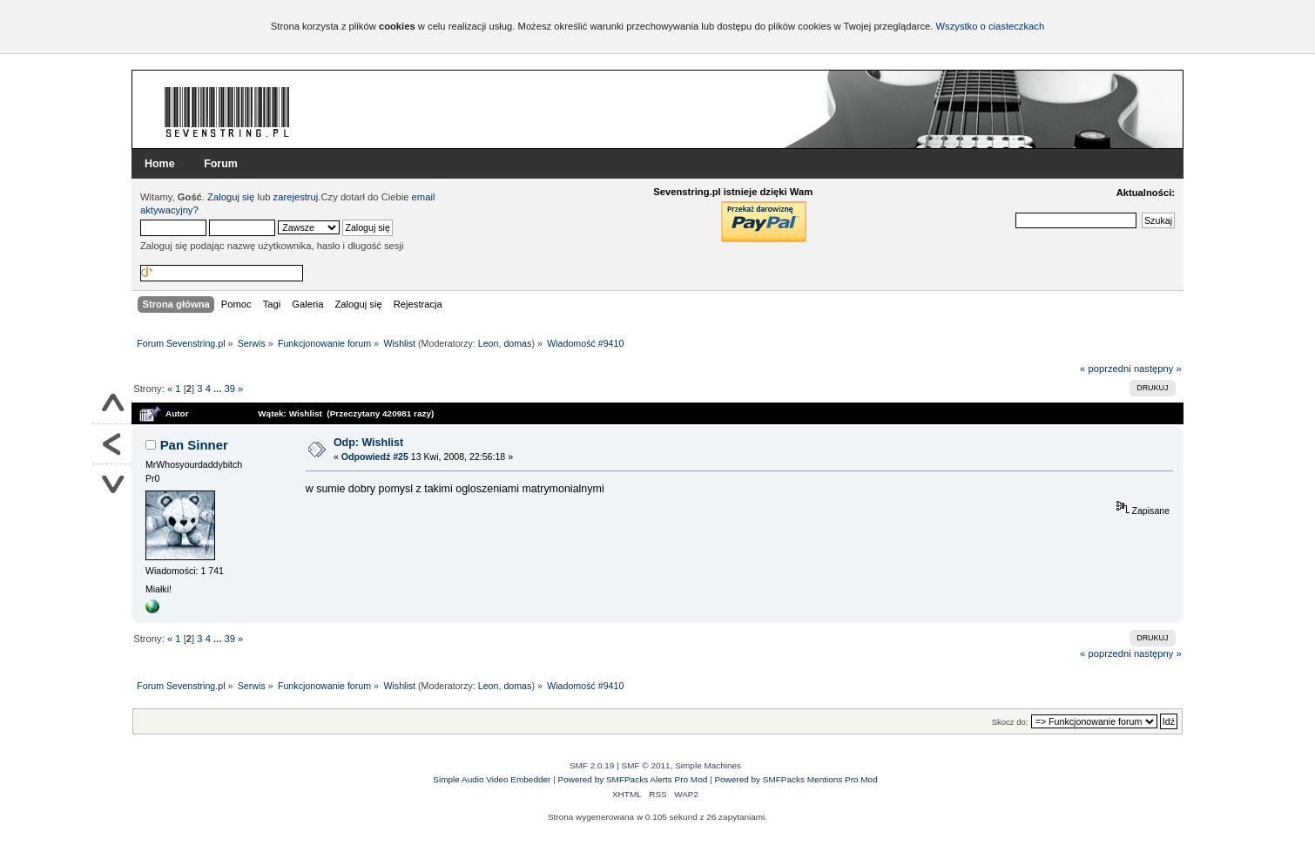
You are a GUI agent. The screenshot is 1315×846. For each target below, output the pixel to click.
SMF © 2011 (646, 765)
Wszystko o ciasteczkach (989, 26)
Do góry (112, 404)
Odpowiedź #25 (374, 456)
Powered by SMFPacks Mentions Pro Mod (795, 779)
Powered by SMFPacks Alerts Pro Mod (633, 779)
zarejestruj (296, 197)
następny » (1158, 368)
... (218, 388)
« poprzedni (1105, 368)
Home (160, 164)
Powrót (112, 444)
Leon (488, 343)
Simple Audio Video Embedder (491, 779)
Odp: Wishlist (368, 443)
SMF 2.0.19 (592, 765)
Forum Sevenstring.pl (227, 111)
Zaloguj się (230, 197)
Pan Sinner (194, 444)
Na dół (112, 484)
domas (517, 343)
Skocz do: (1010, 722)
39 (229, 388)
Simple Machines (708, 765)
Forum (221, 164)
